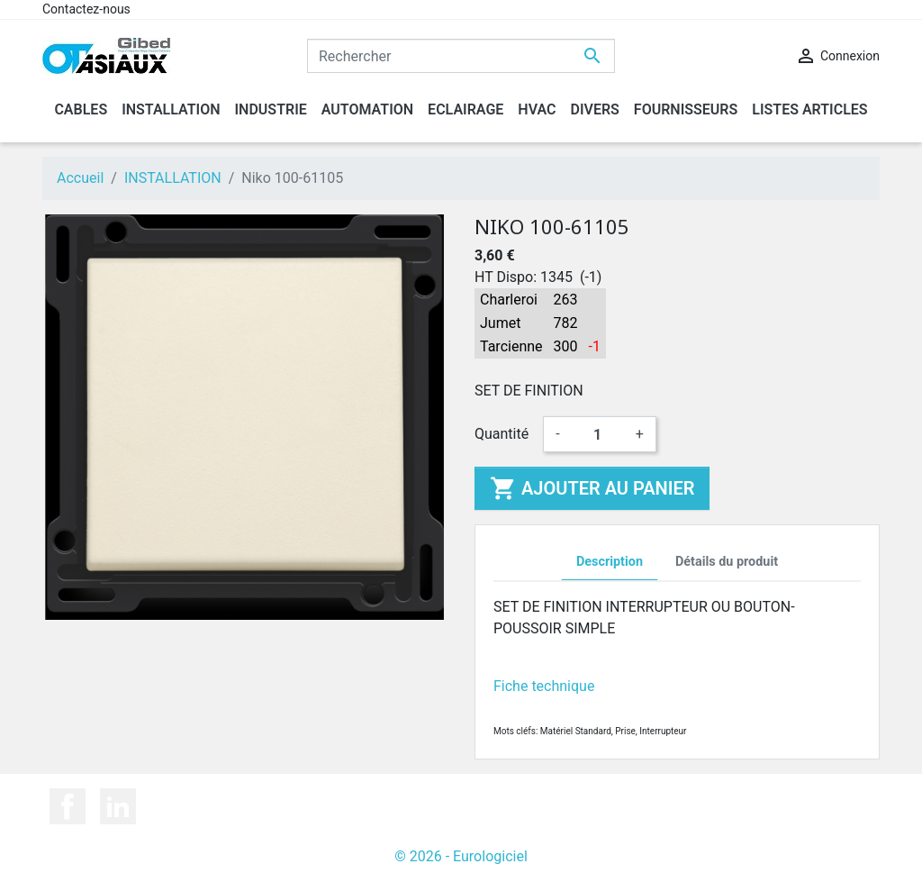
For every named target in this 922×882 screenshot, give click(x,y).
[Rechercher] (461, 56)
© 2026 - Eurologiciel (461, 856)
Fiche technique (543, 686)
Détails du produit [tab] (726, 561)
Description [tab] (609, 561)
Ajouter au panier (592, 488)
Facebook (68, 806)
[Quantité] (598, 434)
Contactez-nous (86, 9)
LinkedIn (118, 806)
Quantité (502, 433)
